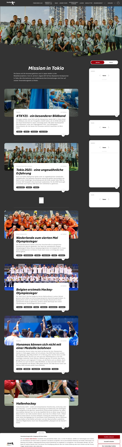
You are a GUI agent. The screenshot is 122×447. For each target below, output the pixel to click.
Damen (111, 62)
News (56, 3)
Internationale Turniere (73, 3)
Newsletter (88, 3)
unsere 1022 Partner (31, 426)
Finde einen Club (37, 3)
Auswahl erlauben (109, 428)
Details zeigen (83, 444)
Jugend (82, 3)
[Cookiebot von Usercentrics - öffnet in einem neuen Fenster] (10, 444)
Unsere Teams (63, 3)
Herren (98, 62)
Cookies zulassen (109, 424)
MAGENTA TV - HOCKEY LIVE (48, 3)
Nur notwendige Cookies (109, 433)
